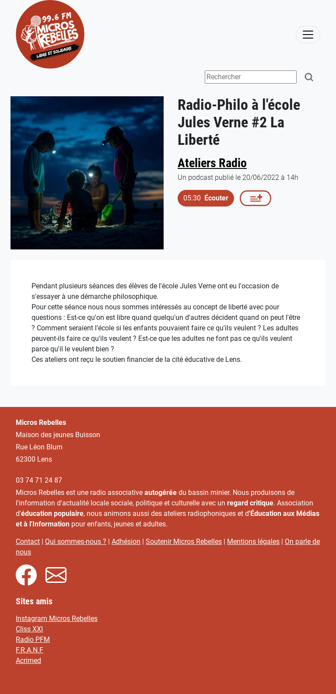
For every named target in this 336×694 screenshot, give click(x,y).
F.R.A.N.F (29, 650)
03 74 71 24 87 (39, 480)
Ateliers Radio (212, 163)
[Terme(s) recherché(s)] (251, 77)
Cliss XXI (29, 629)
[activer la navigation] (308, 34)
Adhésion (126, 541)
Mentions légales (253, 541)
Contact (28, 541)
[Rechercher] (309, 77)
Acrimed (28, 660)
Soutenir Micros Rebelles (184, 541)
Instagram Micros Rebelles (57, 618)
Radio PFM (33, 639)
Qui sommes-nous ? (75, 541)
